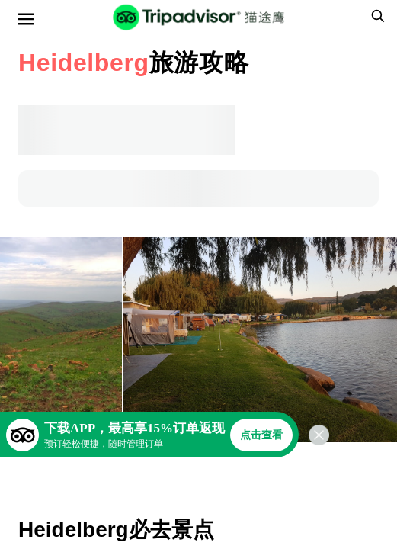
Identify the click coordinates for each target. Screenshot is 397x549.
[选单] (26, 19)
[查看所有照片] (61, 339)
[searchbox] (375, 16)
